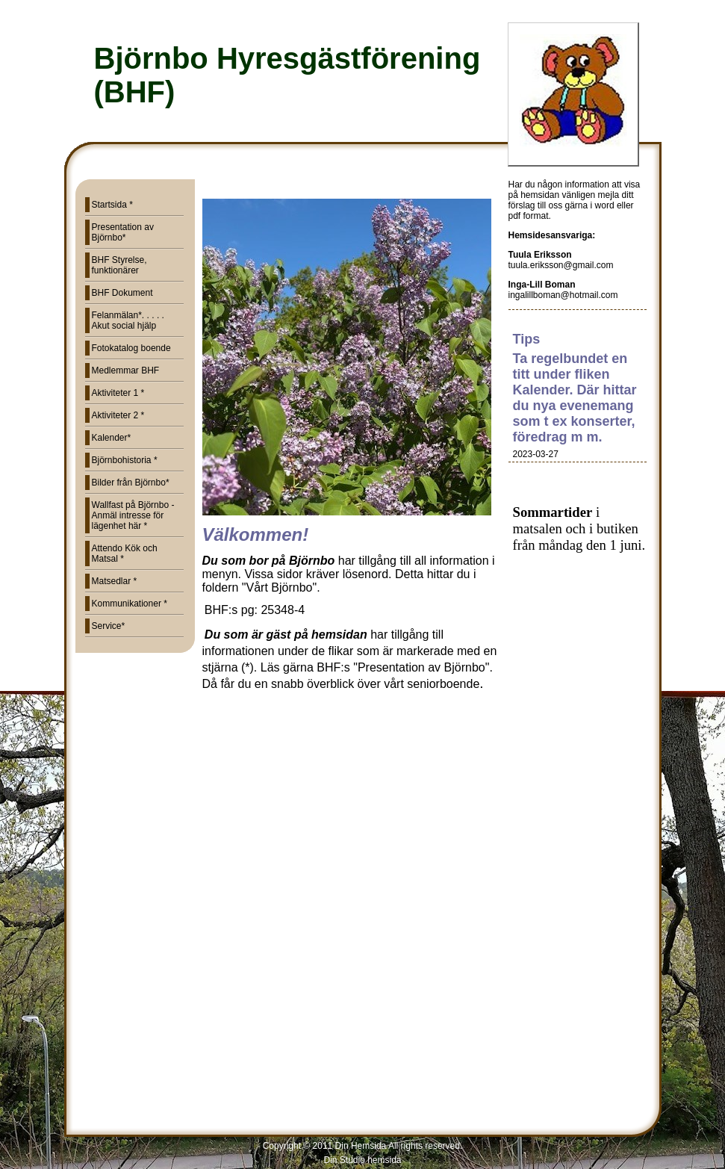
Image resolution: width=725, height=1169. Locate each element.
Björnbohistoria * (125, 460)
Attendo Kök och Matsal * (125, 553)
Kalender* (111, 437)
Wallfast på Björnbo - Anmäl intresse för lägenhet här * (133, 515)
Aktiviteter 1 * (118, 393)
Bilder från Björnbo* (130, 482)
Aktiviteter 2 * (118, 415)
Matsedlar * (114, 581)
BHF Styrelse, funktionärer (119, 265)
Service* (108, 626)
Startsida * (112, 204)
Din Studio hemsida (362, 1160)
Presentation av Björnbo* (123, 232)
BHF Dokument (122, 293)
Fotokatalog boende (131, 348)
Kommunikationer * (129, 603)
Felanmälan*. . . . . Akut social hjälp (128, 320)
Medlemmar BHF (126, 370)
